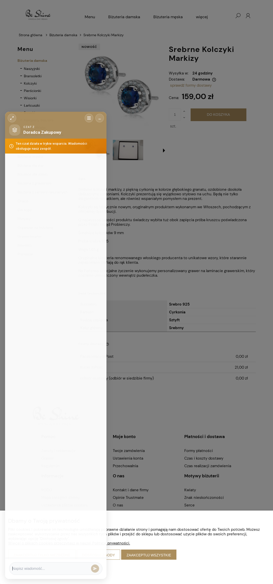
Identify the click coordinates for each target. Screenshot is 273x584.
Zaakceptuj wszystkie (148, 555)
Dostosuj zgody (98, 555)
